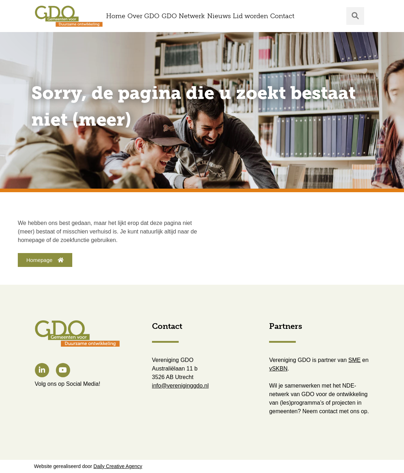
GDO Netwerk (183, 16)
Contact (282, 16)
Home (115, 16)
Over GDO (143, 16)
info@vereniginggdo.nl (180, 386)
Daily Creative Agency (118, 466)
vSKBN (278, 369)
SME (354, 360)
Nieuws (219, 16)
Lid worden (250, 16)
